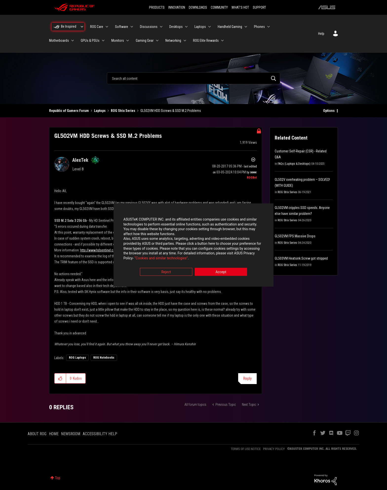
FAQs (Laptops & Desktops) (294, 163)
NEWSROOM (70, 433)
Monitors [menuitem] (117, 40)
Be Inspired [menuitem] (68, 26)
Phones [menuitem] (259, 27)
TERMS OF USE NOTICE (246, 449)
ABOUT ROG (37, 433)
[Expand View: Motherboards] (72, 40)
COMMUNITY (219, 7)
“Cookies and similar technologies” (161, 258)
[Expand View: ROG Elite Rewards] (222, 40)
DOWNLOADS (198, 7)
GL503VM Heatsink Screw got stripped (301, 258)
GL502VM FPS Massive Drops (295, 236)
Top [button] (57, 478)
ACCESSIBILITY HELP (100, 433)
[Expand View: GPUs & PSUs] (103, 40)
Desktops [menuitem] (176, 27)
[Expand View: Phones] (268, 26)
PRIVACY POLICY (274, 449)
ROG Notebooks (103, 357)
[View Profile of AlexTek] (80, 160)
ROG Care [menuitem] (96, 27)
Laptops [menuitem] (200, 27)
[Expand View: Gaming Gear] (157, 40)
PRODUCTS (157, 7)
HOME (53, 433)
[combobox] (193, 78)
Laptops (100, 111)
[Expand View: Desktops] (186, 26)
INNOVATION (176, 7)
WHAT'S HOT (240, 7)
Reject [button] (166, 272)
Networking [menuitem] (173, 40)
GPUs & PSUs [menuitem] (90, 40)
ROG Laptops (77, 357)
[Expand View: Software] (131, 26)
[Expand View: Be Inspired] (81, 27)
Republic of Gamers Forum (69, 111)
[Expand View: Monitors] (127, 40)
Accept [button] (220, 272)
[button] (60, 378)
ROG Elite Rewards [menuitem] (206, 40)
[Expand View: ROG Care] (106, 26)
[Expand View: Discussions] (161, 26)
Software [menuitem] (121, 27)
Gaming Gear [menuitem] (145, 40)
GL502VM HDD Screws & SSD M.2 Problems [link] (170, 111)
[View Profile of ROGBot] (252, 177)
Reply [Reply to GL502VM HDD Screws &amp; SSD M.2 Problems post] (247, 378)
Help (321, 34)
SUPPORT (259, 7)
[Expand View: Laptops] (209, 26)
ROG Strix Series (123, 111)
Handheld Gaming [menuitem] (230, 27)
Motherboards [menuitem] (59, 40)
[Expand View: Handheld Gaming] (245, 26)
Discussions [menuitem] (148, 27)
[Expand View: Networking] (184, 40)
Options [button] (329, 111)
